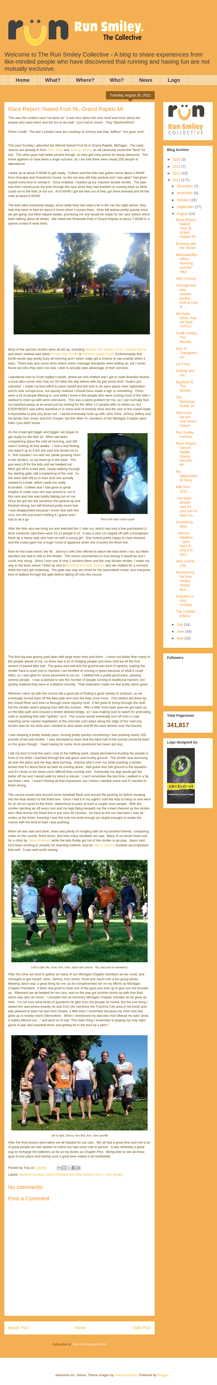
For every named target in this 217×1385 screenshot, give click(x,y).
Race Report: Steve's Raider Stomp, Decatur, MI (186, 454)
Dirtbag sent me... (185, 373)
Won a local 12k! (185, 563)
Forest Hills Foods (64, 354)
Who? (117, 80)
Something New (184, 524)
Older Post (141, 1328)
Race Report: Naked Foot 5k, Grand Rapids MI (186, 228)
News (145, 80)
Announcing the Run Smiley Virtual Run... (185, 580)
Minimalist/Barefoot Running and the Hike (186, 263)
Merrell (90, 349)
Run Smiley (114, 1174)
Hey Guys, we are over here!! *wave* (186, 419)
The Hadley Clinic (110, 349)
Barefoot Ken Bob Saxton (85, 565)
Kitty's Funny (186, 279)
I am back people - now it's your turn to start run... (187, 506)
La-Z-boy (183, 364)
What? (53, 80)
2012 (177, 173)
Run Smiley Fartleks (185, 434)
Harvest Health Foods (99, 354)
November (185, 193)
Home (23, 80)
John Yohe (55, 150)
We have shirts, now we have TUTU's (186, 320)
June (181, 631)
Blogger (162, 1375)
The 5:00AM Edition (185, 614)
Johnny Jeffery (80, 150)
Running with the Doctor (186, 246)
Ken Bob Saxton (81, 1174)
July (180, 625)
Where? (85, 80)
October (183, 200)
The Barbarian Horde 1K (185, 401)
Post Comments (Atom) (89, 1344)
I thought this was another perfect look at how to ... (187, 296)
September (186, 207)
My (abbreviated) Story (186, 475)
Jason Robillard (39, 840)
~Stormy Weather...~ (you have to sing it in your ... (186, 543)
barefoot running (32, 1174)
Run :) (99, 1174)
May (180, 638)
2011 (177, 180)
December (185, 186)
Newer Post (18, 1328)
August (182, 214)
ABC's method (104, 845)
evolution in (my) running (185, 600)
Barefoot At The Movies (184, 386)
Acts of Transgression (186, 353)
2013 (177, 166)
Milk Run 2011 (182, 489)
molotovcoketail (126, 1375)
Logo (174, 80)
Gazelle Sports (135, 349)
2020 (177, 159)
